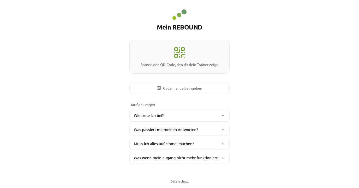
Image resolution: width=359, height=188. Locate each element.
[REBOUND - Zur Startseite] (179, 14)
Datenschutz (179, 181)
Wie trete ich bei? (179, 115)
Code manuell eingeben (179, 88)
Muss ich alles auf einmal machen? (179, 143)
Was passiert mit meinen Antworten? (179, 129)
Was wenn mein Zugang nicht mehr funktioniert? (179, 157)
